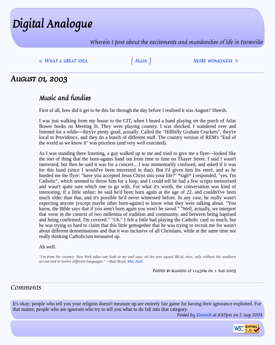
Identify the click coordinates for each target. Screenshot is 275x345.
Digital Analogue (52, 24)
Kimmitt (203, 315)
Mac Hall (134, 261)
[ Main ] (141, 60)
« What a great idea (63, 60)
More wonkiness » (215, 60)
